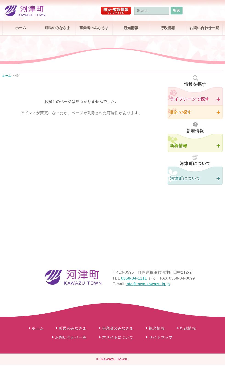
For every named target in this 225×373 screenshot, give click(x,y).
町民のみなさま (57, 28)
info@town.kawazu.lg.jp (148, 284)
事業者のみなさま (94, 28)
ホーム (20, 28)
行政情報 (167, 28)
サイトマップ (161, 337)
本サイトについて (118, 337)
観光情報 (131, 28)
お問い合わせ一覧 (204, 28)
